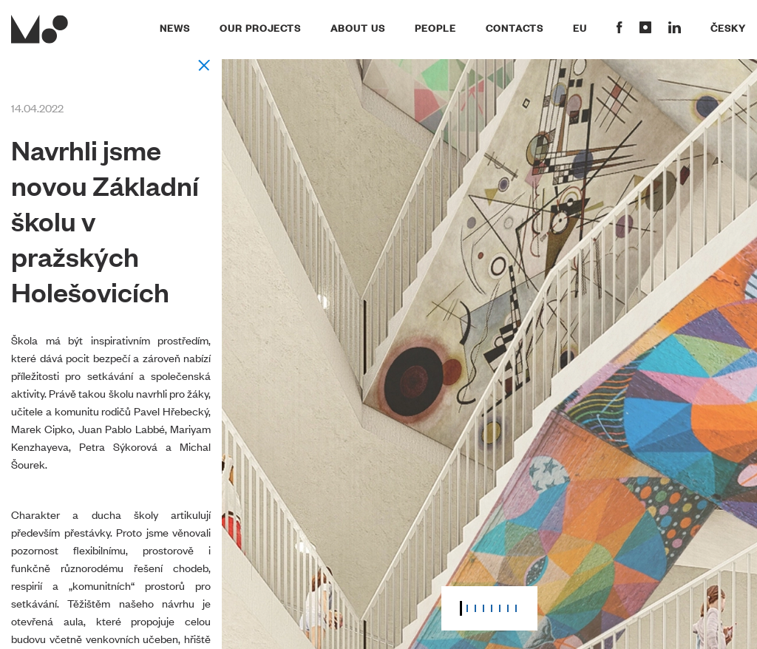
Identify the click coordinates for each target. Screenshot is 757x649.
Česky (728, 27)
